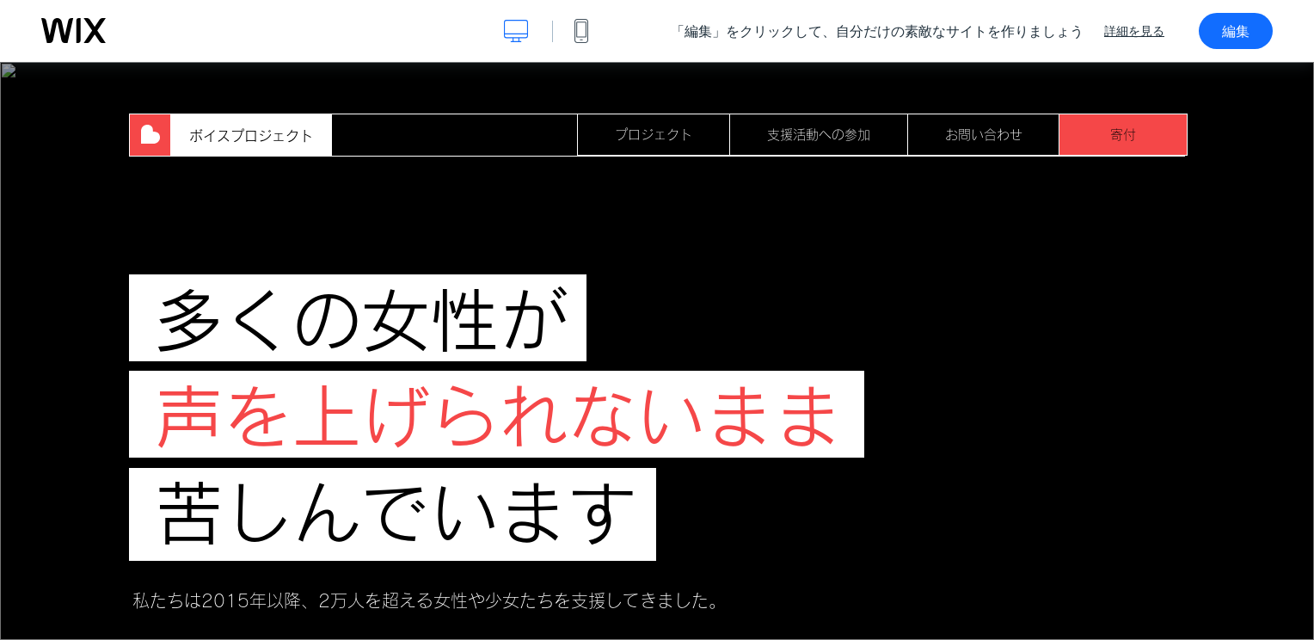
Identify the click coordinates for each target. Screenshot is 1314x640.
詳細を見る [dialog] (1134, 31)
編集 (1236, 31)
